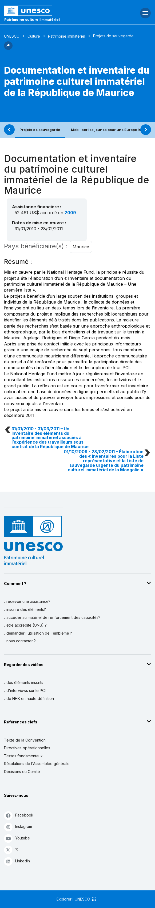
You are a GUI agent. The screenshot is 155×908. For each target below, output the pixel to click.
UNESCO (11, 36)
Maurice (81, 246)
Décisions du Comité (22, 771)
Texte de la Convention (25, 740)
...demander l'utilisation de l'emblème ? (38, 633)
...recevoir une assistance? (27, 601)
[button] (8, 48)
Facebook (18, 815)
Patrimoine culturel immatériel (32, 19)
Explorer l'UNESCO (77, 899)
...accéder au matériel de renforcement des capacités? (52, 617)
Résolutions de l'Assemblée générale (37, 763)
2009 (70, 212)
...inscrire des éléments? (25, 609)
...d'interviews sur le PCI (25, 690)
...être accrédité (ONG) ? (25, 625)
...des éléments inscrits (23, 682)
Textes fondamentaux (23, 756)
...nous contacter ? (20, 641)
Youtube (17, 838)
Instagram (18, 827)
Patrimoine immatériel (66, 36)
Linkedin (17, 861)
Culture (33, 36)
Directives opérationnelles (27, 748)
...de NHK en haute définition (29, 698)
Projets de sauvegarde (39, 130)
